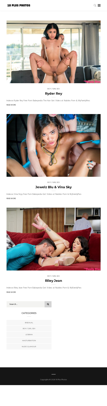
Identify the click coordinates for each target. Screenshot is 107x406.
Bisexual (29, 323)
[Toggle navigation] (99, 5)
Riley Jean (53, 281)
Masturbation (29, 340)
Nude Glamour (29, 346)
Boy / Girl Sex (53, 88)
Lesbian (29, 334)
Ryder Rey (53, 93)
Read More (11, 105)
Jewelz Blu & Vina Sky (53, 187)
